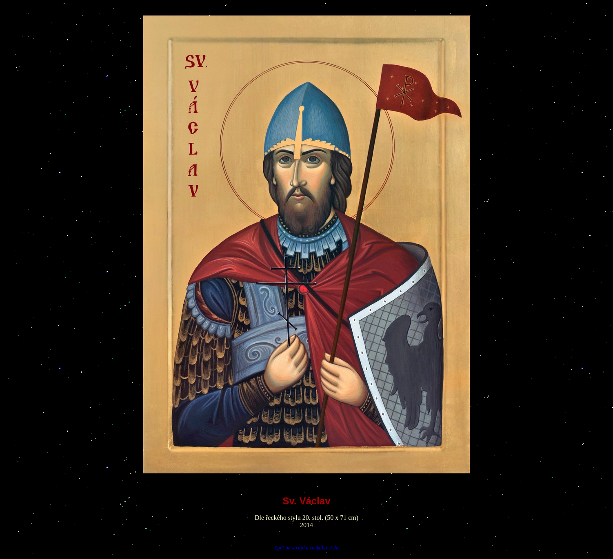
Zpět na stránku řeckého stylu (306, 547)
